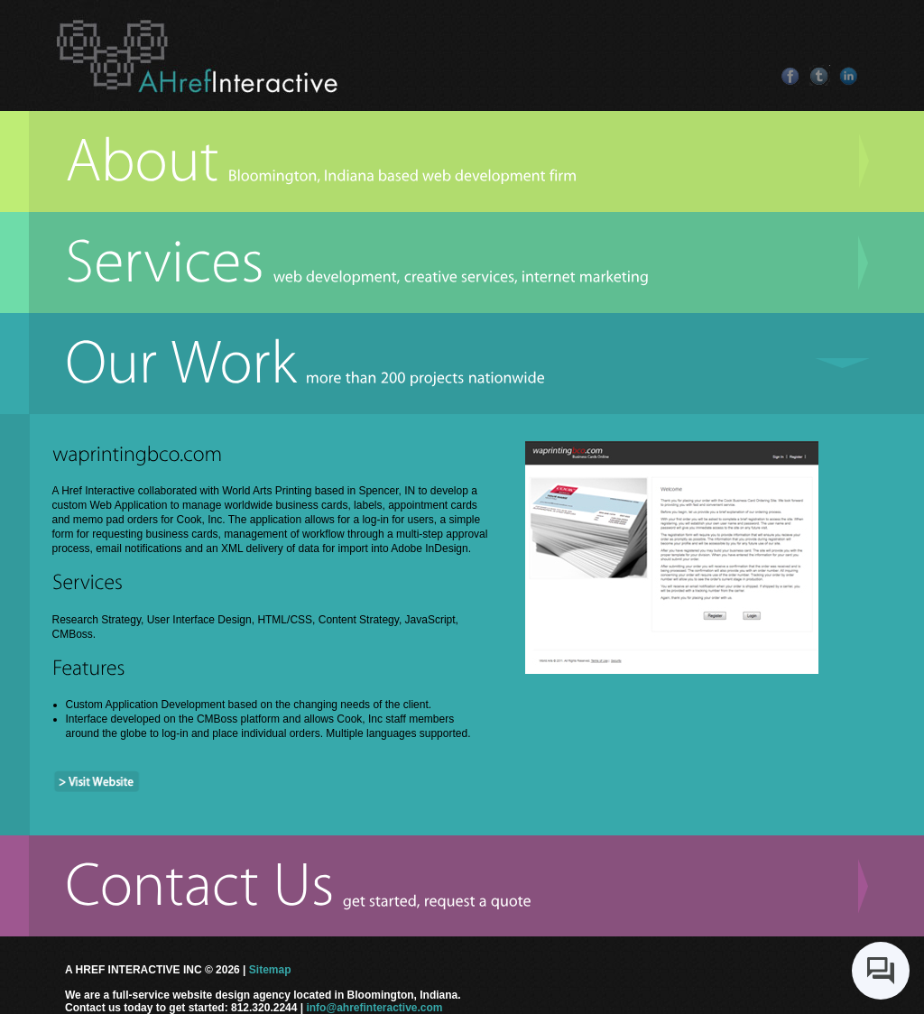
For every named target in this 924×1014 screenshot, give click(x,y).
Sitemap (270, 969)
